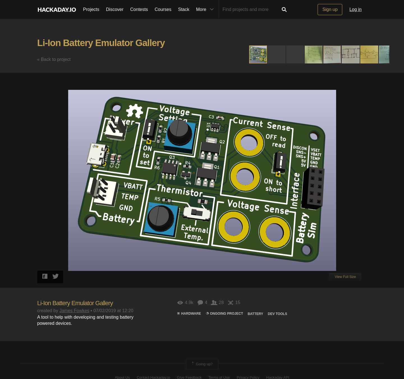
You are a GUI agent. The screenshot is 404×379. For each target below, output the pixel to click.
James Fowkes (74, 310)
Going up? (201, 364)
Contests (139, 9)
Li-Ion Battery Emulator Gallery (101, 43)
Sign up (330, 9)
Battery (255, 314)
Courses (163, 9)
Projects (91, 9)
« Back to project (54, 59)
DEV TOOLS (277, 314)
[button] (277, 54)
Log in (355, 9)
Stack (183, 9)
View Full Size (345, 277)
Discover (114, 9)
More (206, 9)
